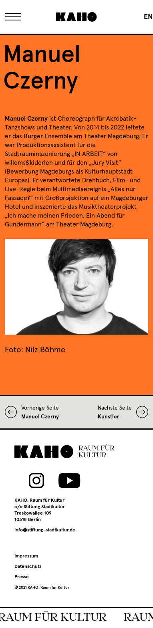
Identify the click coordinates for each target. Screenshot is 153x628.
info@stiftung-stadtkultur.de (44, 530)
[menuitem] (148, 17)
